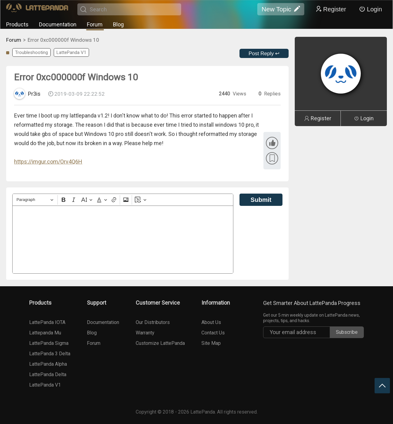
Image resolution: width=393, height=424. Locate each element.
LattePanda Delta (47, 374)
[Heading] (35, 200)
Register (330, 9)
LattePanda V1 (71, 52)
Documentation (57, 24)
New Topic (281, 9)
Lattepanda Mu (45, 333)
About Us (211, 322)
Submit (261, 199)
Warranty (145, 333)
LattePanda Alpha (48, 364)
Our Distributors (153, 322)
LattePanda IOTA (47, 322)
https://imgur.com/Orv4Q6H (48, 161)
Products (17, 24)
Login (370, 9)
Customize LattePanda (160, 343)
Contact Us (213, 333)
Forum (95, 24)
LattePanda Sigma (48, 343)
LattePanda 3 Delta (49, 354)
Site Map (211, 343)
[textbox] (123, 239)
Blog (118, 24)
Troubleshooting (31, 52)
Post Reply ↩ (264, 53)
